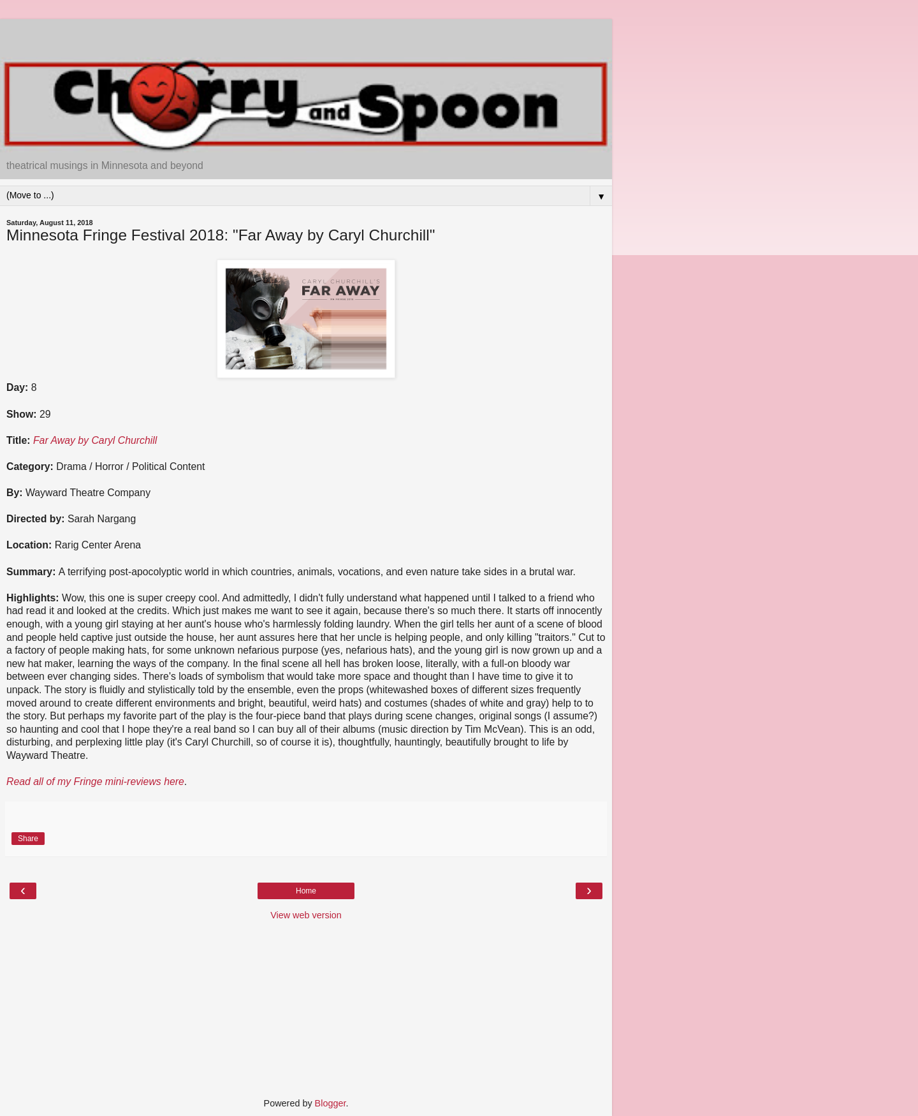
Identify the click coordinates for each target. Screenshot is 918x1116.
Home (306, 890)
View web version (306, 915)
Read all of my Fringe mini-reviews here (95, 781)
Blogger (330, 1103)
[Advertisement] (306, 35)
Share (28, 838)
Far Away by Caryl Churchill (95, 440)
